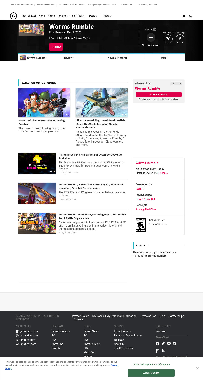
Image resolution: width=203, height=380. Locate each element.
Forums (160, 331)
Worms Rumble (71, 26)
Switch (56, 348)
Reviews (69, 57)
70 (168, 39)
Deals (164, 57)
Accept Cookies (151, 373)
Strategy (140, 209)
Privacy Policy (80, 316)
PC (53, 335)
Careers (78, 319)
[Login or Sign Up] (184, 16)
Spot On (119, 344)
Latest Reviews (61, 331)
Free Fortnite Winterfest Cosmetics (71, 5)
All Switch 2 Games (126, 5)
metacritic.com (27, 335)
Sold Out (150, 199)
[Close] (197, 368)
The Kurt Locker (123, 348)
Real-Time (150, 209)
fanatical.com (26, 344)
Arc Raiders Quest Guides (147, 5)
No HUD (119, 339)
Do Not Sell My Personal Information (114, 316)
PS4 (54, 339)
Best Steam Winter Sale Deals (21, 5)
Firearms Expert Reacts (128, 335)
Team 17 (140, 188)
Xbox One (57, 344)
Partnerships (176, 316)
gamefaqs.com (27, 331)
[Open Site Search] (190, 16)
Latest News (91, 331)
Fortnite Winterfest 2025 (45, 5)
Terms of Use (148, 316)
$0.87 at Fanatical (159, 94)
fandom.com (25, 339)
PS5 (86, 339)
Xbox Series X (92, 344)
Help (162, 316)
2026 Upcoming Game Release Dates (102, 5)
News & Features (117, 57)
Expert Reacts (122, 331)
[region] (101, 368)
